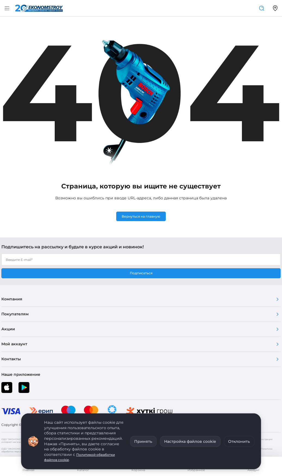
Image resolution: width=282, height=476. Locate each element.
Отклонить (239, 441)
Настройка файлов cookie (190, 441)
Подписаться (141, 273)
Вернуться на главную (141, 216)
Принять (143, 441)
